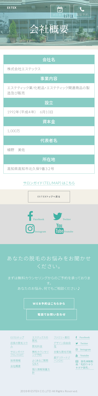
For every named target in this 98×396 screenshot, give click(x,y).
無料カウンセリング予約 (40, 353)
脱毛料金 (37, 346)
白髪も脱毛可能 (62, 351)
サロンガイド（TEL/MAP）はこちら (49, 183)
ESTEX (12, 7)
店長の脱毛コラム (19, 344)
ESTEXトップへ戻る (49, 196)
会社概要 (15, 366)
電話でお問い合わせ (52, 314)
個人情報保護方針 (41, 371)
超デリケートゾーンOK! (62, 359)
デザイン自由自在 (62, 344)
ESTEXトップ (17, 337)
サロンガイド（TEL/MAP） (17, 353)
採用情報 (15, 360)
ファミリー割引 (62, 337)
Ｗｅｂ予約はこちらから (49, 303)
